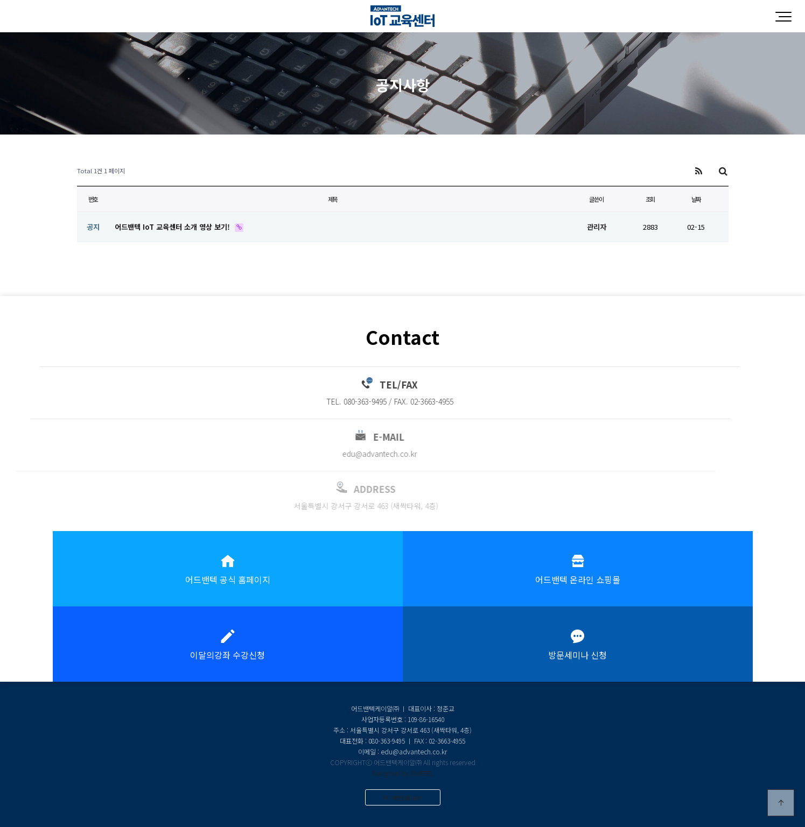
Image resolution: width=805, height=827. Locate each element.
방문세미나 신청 (578, 644)
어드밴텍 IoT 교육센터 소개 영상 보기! (173, 227)
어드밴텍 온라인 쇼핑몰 (578, 569)
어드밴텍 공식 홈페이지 (228, 569)
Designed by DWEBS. (402, 772)
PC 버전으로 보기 (402, 798)
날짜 (696, 199)
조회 (650, 199)
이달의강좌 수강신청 (228, 644)
